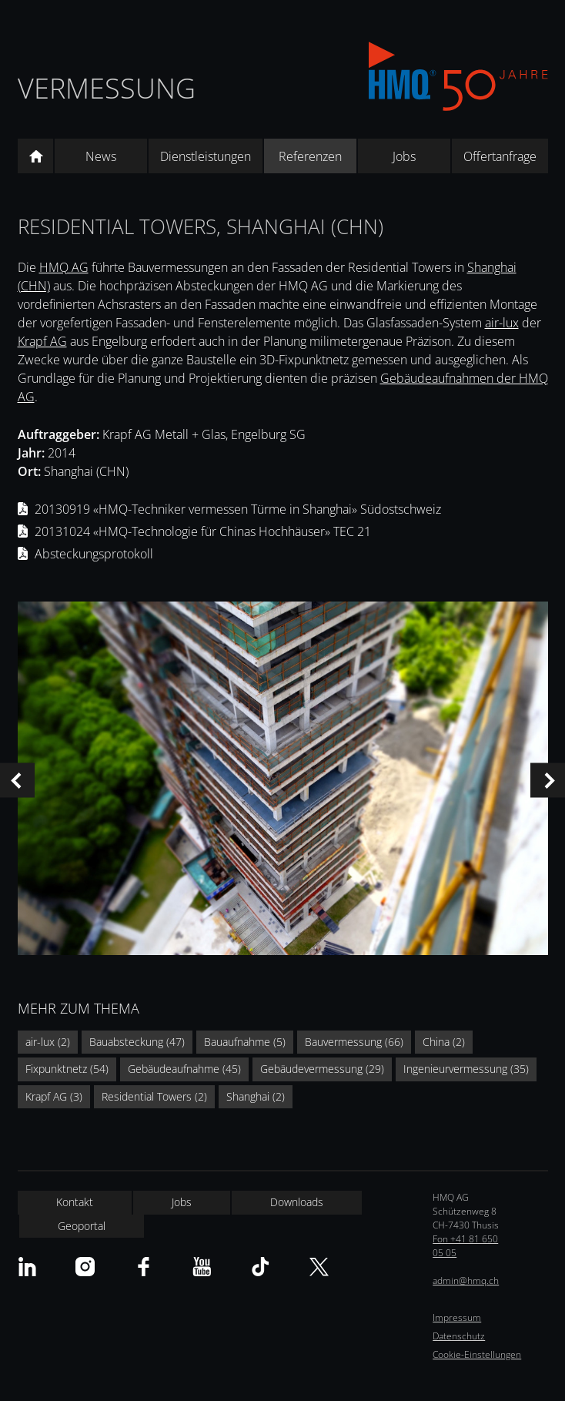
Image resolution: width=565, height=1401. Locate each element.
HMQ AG (64, 267)
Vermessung (107, 88)
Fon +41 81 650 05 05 (465, 1245)
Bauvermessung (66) (354, 1041)
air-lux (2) (47, 1041)
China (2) (444, 1041)
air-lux (502, 322)
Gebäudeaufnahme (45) (184, 1068)
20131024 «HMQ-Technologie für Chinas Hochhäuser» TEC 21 (203, 531)
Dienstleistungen (205, 156)
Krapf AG (42, 341)
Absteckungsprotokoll (94, 553)
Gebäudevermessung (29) (322, 1068)
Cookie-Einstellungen (477, 1354)
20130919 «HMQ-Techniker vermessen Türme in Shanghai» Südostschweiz (238, 509)
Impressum (457, 1317)
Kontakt (74, 1202)
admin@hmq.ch (466, 1280)
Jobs (404, 156)
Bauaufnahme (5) (245, 1041)
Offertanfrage (500, 156)
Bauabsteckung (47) (137, 1041)
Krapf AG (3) (53, 1096)
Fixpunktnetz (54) (67, 1068)
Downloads (296, 1202)
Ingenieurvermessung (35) (466, 1068)
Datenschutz (459, 1335)
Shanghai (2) (255, 1096)
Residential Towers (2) (154, 1096)
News (100, 156)
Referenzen (310, 156)
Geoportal (81, 1225)
